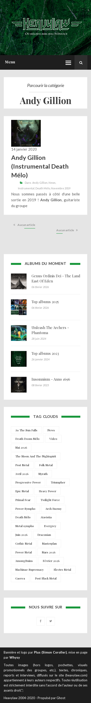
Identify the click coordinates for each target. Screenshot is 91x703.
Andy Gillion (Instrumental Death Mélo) (40, 166)
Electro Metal (62, 569)
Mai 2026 (21, 447)
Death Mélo (42, 188)
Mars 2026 (48, 552)
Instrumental (26, 188)
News (52, 182)
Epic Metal (22, 491)
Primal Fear (23, 500)
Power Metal (23, 552)
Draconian (44, 535)
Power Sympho (25, 508)
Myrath (43, 474)
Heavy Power (47, 491)
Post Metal (22, 465)
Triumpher (58, 482)
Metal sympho (24, 526)
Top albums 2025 (45, 301)
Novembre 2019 (60, 188)
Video (53, 439)
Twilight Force (50, 500)
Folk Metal (46, 465)
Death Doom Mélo (27, 439)
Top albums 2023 (45, 353)
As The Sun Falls (26, 430)
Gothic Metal (23, 543)
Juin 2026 (21, 535)
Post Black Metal (46, 578)
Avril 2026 (21, 474)
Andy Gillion (40, 182)
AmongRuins (24, 561)
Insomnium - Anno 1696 (51, 379)
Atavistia (46, 517)
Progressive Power (28, 482)
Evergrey (50, 526)
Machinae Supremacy (29, 569)
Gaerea (20, 578)
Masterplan (49, 543)
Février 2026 (51, 561)
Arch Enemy (53, 508)
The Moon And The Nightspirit (35, 456)
